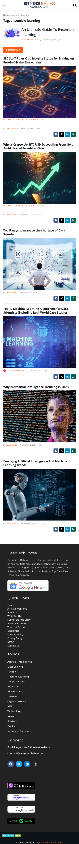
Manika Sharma (31, 40)
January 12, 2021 (28, 445)
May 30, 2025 (27, 128)
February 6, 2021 (29, 523)
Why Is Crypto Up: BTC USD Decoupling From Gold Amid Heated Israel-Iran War (38, 146)
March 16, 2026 (28, 214)
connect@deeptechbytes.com (25, 753)
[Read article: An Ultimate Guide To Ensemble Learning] (11, 33)
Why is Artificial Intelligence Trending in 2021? (36, 387)
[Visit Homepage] (39, 5)
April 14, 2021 (28, 292)
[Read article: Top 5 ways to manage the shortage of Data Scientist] (39, 264)
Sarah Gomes (11, 445)
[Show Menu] (4, 5)
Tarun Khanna (12, 128)
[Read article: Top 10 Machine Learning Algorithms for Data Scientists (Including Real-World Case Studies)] (39, 342)
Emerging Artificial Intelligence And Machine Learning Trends (35, 463)
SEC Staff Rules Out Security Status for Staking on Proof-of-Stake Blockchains (38, 60)
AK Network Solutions (51, 842)
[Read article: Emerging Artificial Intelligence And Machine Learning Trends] (39, 495)
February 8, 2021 (48, 40)
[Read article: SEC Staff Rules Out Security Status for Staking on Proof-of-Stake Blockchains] (39, 94)
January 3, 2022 (34, 370)
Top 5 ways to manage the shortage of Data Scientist (34, 232)
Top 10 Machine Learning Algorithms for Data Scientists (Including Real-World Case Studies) (35, 310)
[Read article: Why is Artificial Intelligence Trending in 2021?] (39, 416)
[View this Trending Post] (4, 370)
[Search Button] (75, 5)
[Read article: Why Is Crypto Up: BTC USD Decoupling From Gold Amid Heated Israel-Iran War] (39, 180)
